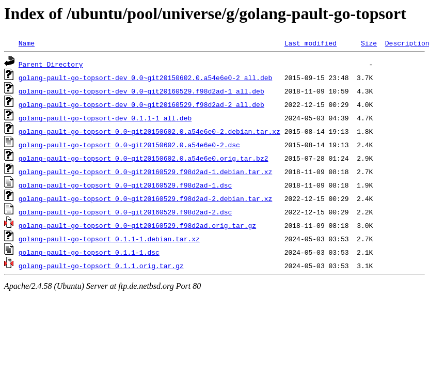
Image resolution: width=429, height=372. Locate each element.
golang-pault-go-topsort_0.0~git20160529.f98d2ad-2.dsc (125, 211)
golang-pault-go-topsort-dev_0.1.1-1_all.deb (105, 117)
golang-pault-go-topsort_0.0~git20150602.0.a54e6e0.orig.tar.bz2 (143, 158)
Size (369, 43)
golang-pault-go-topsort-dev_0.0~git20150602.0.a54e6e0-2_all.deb (145, 77)
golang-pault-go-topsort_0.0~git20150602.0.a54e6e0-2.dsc (129, 144)
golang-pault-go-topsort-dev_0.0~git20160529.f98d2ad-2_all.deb (141, 104)
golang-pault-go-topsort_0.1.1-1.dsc (89, 252)
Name (27, 43)
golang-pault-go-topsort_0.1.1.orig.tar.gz (101, 265)
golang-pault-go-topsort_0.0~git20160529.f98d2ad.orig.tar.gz (137, 225)
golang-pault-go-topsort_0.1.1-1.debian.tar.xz (109, 238)
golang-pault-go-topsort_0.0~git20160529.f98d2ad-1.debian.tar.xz (145, 171)
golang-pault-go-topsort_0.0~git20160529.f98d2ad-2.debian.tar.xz (145, 198)
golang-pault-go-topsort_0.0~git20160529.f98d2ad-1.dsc (125, 185)
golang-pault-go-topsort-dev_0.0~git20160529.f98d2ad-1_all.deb (141, 91)
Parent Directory (51, 64)
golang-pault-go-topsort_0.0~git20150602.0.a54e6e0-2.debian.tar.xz (149, 131)
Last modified (310, 43)
